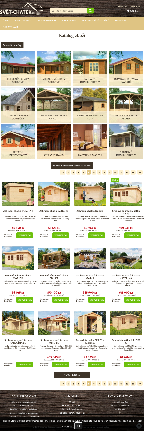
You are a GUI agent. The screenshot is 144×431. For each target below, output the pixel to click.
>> (140, 172)
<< (62, 172)
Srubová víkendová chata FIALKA (54, 276)
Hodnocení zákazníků (95, 20)
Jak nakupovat (47, 20)
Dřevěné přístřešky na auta (54, 116)
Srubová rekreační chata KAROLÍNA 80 (18, 341)
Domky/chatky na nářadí (126, 80)
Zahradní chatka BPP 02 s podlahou (90, 341)
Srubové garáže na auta (90, 116)
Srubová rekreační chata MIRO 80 (54, 341)
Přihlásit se (122, 6)
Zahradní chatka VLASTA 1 (18, 210)
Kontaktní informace (72, 405)
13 (133, 172)
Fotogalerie (69, 20)
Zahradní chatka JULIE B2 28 (126, 341)
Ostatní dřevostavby (18, 153)
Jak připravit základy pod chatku (24, 409)
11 (121, 172)
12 (127, 172)
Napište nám (10, 26)
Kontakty (120, 20)
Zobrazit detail (25, 235)
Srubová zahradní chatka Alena (126, 212)
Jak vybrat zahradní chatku (24, 405)
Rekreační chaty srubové (18, 80)
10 (115, 172)
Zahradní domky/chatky (90, 80)
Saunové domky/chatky (126, 153)
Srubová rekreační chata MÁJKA (90, 276)
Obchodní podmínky (72, 408)
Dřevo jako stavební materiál (24, 402)
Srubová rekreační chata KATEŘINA (126, 276)
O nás (72, 401)
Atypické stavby (53, 155)
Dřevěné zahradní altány (126, 116)
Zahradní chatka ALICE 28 (53, 210)
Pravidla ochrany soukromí (72, 412)
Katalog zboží (23, 20)
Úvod (6, 20)
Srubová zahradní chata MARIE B (18, 276)
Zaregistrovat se (136, 6)
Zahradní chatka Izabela (89, 210)
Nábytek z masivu (90, 155)
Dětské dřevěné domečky (18, 116)
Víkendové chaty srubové (54, 80)
